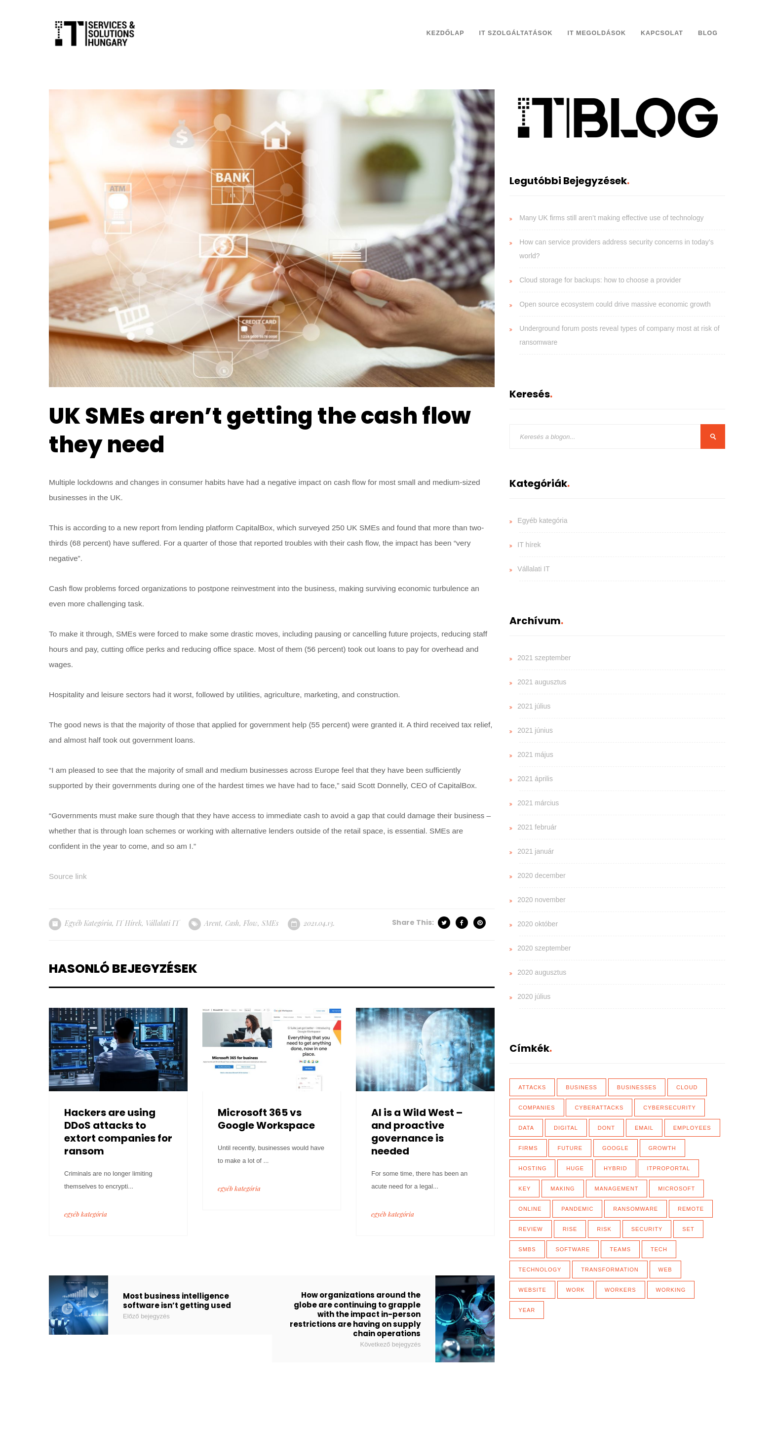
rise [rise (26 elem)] (570, 1229)
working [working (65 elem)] (671, 1290)
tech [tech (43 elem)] (659, 1249)
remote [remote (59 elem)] (691, 1209)
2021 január (535, 851)
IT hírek (129, 923)
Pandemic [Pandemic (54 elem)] (577, 1209)
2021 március (538, 803)
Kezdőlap (445, 33)
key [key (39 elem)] (524, 1188)
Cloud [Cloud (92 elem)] (687, 1087)
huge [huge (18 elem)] (575, 1168)
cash (232, 923)
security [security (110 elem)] (647, 1229)
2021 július (533, 706)
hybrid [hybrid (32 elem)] (615, 1168)
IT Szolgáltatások (516, 33)
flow (250, 923)
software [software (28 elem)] (572, 1249)
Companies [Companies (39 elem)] (536, 1108)
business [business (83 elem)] (581, 1087)
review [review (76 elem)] (530, 1229)
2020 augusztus (541, 972)
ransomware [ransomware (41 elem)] (635, 1209)
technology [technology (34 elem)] (539, 1269)
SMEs (270, 923)
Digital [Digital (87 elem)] (566, 1128)
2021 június (535, 730)
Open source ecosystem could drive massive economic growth (615, 304)
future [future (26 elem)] (569, 1148)
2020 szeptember (544, 948)
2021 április (535, 779)
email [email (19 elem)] (644, 1128)
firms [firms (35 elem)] (528, 1148)
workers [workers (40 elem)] (620, 1290)
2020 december (541, 875)
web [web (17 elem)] (665, 1269)
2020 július (533, 996)
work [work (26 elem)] (575, 1290)
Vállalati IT (162, 923)
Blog (708, 33)
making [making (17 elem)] (562, 1188)
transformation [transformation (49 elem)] (609, 1269)
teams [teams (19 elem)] (620, 1249)
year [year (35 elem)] (526, 1310)
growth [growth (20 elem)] (662, 1148)
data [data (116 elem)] (526, 1128)
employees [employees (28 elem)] (692, 1128)
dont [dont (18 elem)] (606, 1128)
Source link (68, 876)
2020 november (541, 900)
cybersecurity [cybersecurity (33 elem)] (669, 1108)
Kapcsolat (662, 33)
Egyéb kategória (88, 923)
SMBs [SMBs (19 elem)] (527, 1249)
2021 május (535, 754)
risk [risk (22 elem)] (604, 1229)
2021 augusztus (541, 682)
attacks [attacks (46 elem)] (532, 1087)
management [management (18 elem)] (617, 1188)
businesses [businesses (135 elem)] (637, 1087)
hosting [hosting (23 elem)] (532, 1168)
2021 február (536, 827)
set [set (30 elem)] (688, 1229)
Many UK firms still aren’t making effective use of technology (611, 218)
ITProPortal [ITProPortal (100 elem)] (668, 1168)
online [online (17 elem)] (530, 1209)
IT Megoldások (596, 33)
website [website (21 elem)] (532, 1290)
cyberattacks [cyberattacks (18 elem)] (599, 1108)
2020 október (537, 924)
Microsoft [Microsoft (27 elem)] (676, 1188)
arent (212, 923)
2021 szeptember (544, 658)
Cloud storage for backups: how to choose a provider (600, 280)
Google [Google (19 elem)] (615, 1148)
